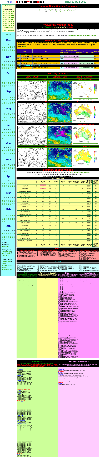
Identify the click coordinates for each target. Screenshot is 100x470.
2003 (12, 25)
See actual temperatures (85, 121)
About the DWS (8, 31)
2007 (8, 23)
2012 (12, 19)
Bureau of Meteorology (57, 11)
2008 (5, 23)
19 (4, 50)
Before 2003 (8, 27)
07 (8, 47)
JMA (74, 11)
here (24, 47)
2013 (8, 19)
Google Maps (6, 252)
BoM (3, 263)
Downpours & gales (72, 9)
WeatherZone (6, 261)
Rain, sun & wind (64, 9)
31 (14, 52)
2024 (12, 11)
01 (10, 46)
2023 (5, 13)
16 (12, 49)
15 (10, 49)
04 (2, 47)
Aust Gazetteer (7, 254)
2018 (12, 15)
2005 (5, 25)
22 (10, 50)
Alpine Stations (73, 10)
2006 (12, 23)
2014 (5, 19)
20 (6, 50)
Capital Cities (59, 10)
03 (14, 46)
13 (6, 49)
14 (8, 49)
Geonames (5, 256)
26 (4, 52)
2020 (5, 15)
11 (2, 49)
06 (6, 47)
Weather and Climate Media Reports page (82, 35)
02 (12, 46)
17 (14, 49)
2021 (12, 13)
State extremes (42, 10)
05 (4, 47)
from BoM (5, 246)
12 (4, 49)
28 (8, 52)
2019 (8, 15)
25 (2, 52)
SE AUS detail (89, 99)
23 (12, 50)
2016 (8, 17)
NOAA (4, 267)
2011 (5, 21)
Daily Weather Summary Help (79, 172)
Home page (8, 6)
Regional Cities (66, 10)
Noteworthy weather (50, 10)
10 (14, 47)
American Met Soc (7, 265)
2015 (12, 17)
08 (10, 47)
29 (10, 52)
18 (2, 50)
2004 (9, 25)
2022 (8, 13)
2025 (8, 11)
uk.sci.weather (7, 269)
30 (12, 52)
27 (6, 52)
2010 (8, 21)
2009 (12, 21)
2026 (5, 11)
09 (12, 47)
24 (14, 50)
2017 (5, 17)
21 (8, 50)
